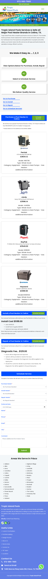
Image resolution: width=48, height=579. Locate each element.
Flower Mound (9, 491)
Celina (6, 25)
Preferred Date (5, 404)
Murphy (29, 475)
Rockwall (29, 484)
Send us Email (10, 565)
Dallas (6, 480)
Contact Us (5, 547)
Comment (4, 436)
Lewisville (29, 468)
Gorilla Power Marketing (13, 519)
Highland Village (31, 464)
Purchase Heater (6, 384)
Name (3, 410)
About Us (5, 541)
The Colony (30, 491)
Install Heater (5, 390)
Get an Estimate (24, 4)
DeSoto (7, 484)
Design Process (6, 537)
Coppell (7, 475)
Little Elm (29, 471)
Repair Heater (5, 397)
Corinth (7, 478)
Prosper (29, 480)
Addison (7, 464)
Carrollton (7, 471)
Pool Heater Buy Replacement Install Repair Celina (23, 25)
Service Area (6, 544)
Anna (6, 468)
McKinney (30, 473)
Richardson (30, 482)
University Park (31, 494)
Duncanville (8, 487)
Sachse (29, 489)
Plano (28, 478)
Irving (28, 466)
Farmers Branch (9, 489)
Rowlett (29, 487)
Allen (6, 466)
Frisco (6, 496)
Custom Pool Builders (8, 531)
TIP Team (5, 550)
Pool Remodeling (7, 534)
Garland (7, 498)
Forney (7, 494)
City (2, 429)
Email (3, 423)
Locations (5, 554)
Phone (3, 417)
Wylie (28, 496)
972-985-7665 (24, 1)
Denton (7, 482)
